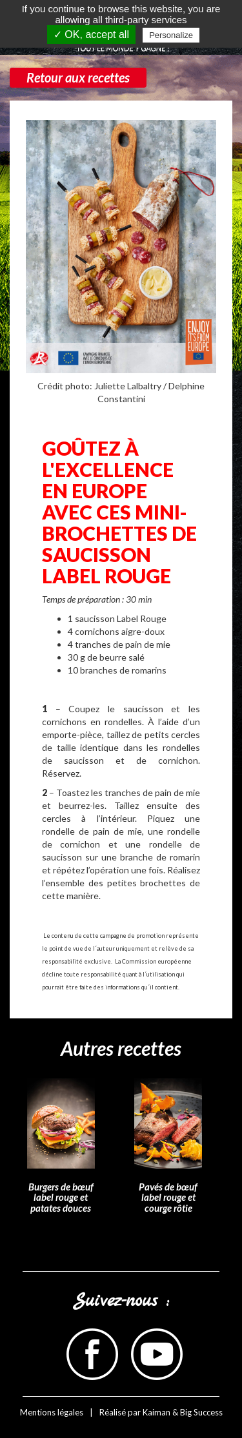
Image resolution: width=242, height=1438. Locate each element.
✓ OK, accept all (91, 34)
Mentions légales (51, 1412)
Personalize (171, 35)
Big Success (201, 1412)
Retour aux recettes (78, 77)
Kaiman (156, 1412)
